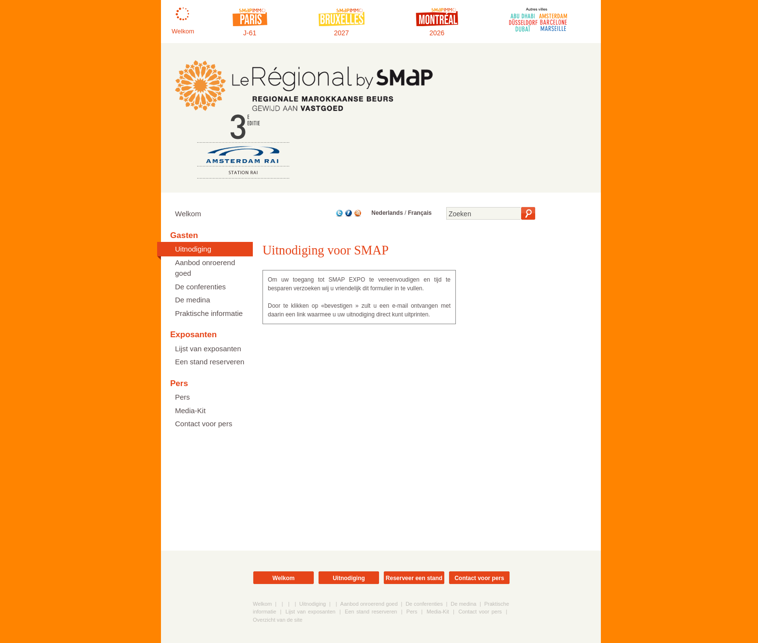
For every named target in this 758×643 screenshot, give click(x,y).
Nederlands (387, 212)
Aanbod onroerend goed (205, 268)
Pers (182, 397)
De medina (192, 300)
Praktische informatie (209, 313)
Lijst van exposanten (208, 348)
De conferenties (200, 287)
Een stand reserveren (209, 362)
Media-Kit (190, 410)
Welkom (188, 213)
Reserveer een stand (414, 578)
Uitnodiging (193, 249)
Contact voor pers (203, 423)
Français (420, 212)
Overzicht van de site (278, 620)
